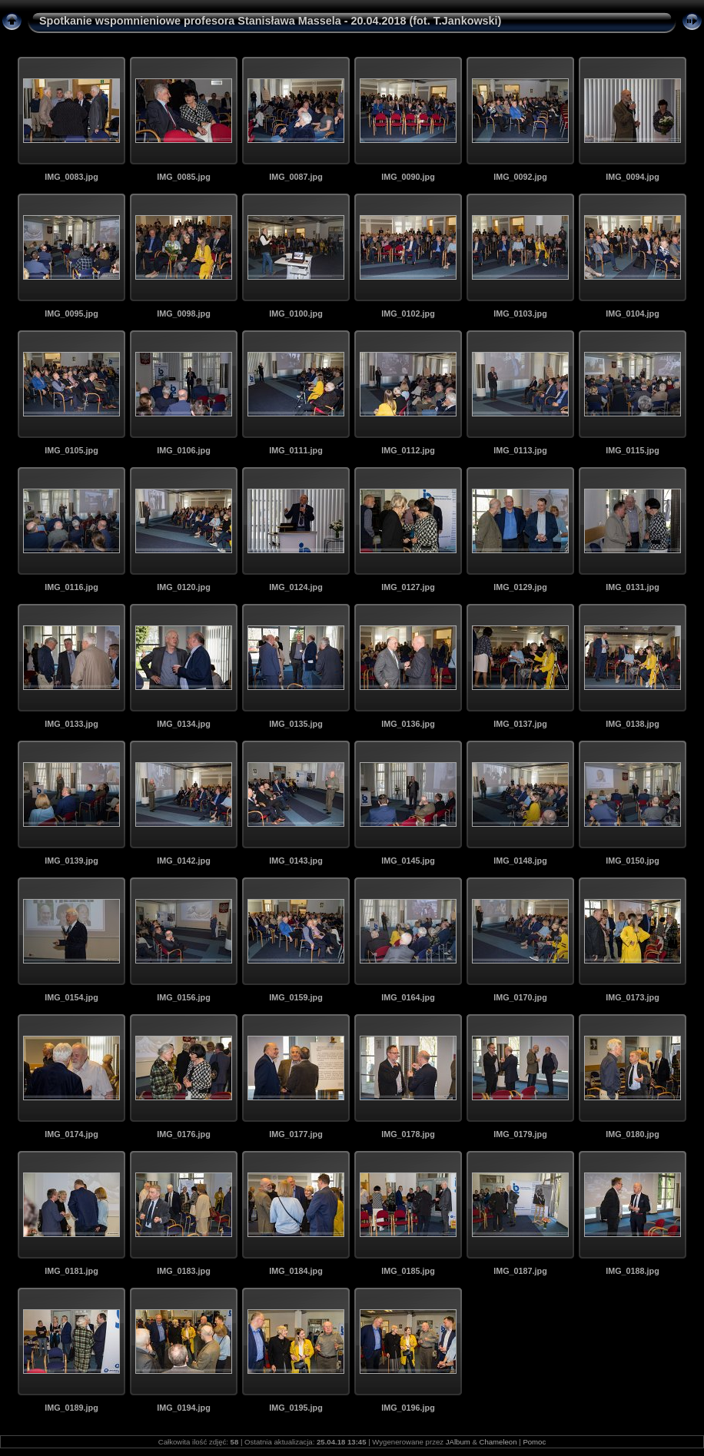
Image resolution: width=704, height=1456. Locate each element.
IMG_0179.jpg (520, 1134)
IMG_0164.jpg (408, 997)
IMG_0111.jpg (296, 450)
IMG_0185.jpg (408, 1270)
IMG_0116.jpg (71, 587)
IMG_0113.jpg (520, 450)
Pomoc (534, 1442)
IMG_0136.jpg (408, 723)
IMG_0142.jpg (184, 860)
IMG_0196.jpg (408, 1407)
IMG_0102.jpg (408, 313)
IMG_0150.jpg (632, 860)
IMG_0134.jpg (184, 723)
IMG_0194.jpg (184, 1407)
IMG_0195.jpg (296, 1407)
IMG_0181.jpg (71, 1270)
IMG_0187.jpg (520, 1270)
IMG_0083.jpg (71, 176)
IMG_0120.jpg (184, 587)
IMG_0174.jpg (71, 1134)
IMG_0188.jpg (632, 1270)
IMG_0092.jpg (520, 176)
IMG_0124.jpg (296, 587)
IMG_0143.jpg (296, 860)
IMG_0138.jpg (632, 723)
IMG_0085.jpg (184, 176)
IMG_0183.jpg (184, 1270)
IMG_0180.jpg (632, 1134)
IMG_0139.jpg (71, 860)
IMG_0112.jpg (408, 450)
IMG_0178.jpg (408, 1134)
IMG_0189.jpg (71, 1407)
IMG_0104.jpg (632, 313)
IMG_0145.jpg (408, 860)
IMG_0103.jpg (520, 313)
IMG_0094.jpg (632, 176)
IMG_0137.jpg (520, 723)
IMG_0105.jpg (71, 450)
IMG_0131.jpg (632, 587)
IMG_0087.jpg (296, 176)
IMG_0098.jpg (184, 313)
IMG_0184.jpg (296, 1270)
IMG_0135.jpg (296, 723)
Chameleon (497, 1442)
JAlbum (458, 1442)
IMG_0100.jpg (296, 313)
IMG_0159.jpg (296, 997)
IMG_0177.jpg (296, 1134)
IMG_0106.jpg (184, 450)
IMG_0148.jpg (520, 860)
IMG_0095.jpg (71, 313)
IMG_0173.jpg (632, 997)
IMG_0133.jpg (71, 723)
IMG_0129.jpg (520, 587)
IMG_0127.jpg (408, 587)
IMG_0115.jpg (632, 450)
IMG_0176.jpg (184, 1134)
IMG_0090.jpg (408, 176)
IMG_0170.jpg (520, 997)
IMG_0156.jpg (184, 997)
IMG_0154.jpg (71, 997)
